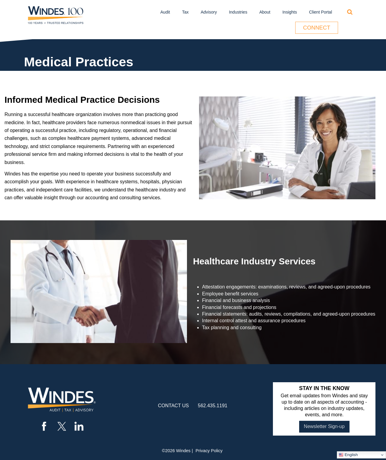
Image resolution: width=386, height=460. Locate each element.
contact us (173, 405)
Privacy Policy (209, 450)
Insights (289, 12)
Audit (165, 12)
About (265, 12)
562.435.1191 (212, 405)
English (348, 454)
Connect (316, 28)
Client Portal (320, 12)
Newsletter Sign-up (324, 426)
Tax (185, 12)
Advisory (209, 12)
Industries (238, 12)
